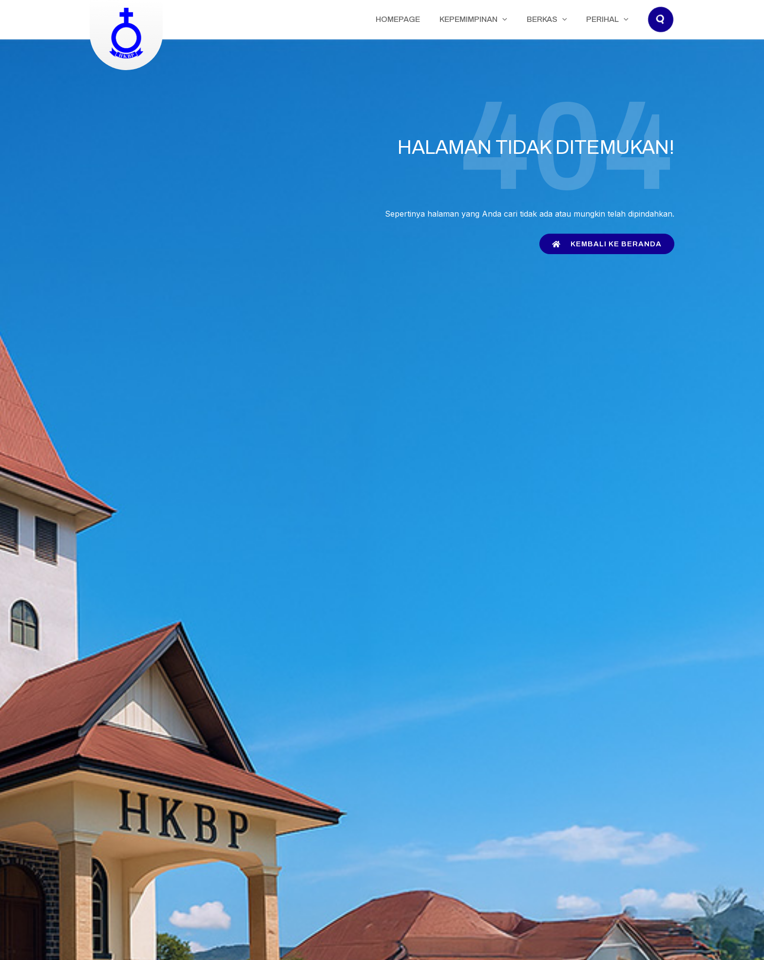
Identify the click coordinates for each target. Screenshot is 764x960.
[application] (527, 19)
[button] (661, 29)
